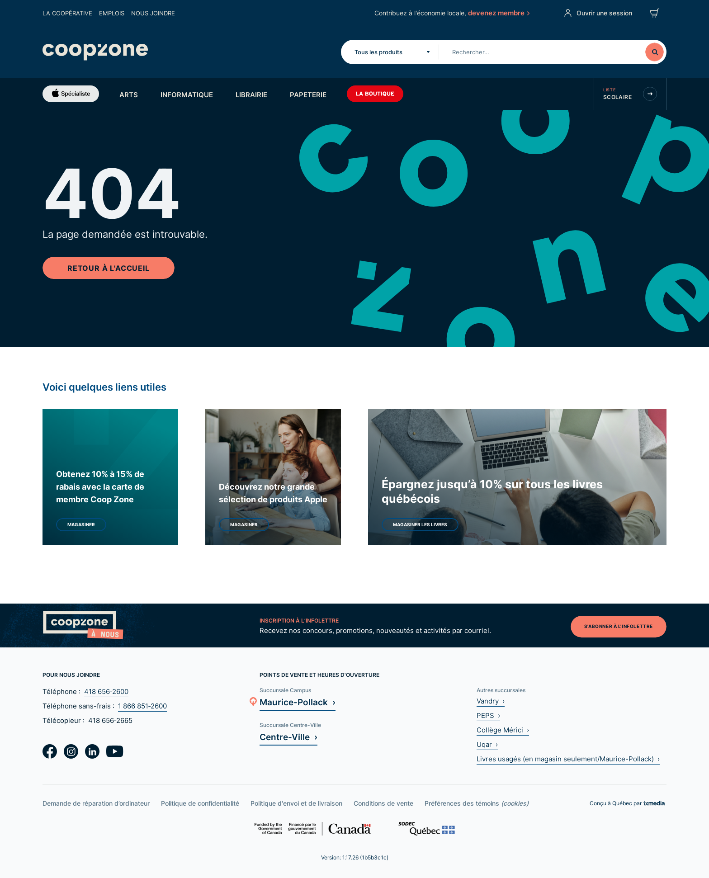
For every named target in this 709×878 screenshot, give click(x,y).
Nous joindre (153, 13)
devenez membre (498, 13)
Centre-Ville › (288, 737)
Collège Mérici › (503, 730)
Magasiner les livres (420, 524)
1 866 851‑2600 (142, 706)
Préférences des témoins (477, 803)
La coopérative (67, 13)
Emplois (111, 13)
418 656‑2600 (106, 691)
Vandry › (491, 701)
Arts (128, 94)
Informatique (187, 94)
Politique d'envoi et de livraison (296, 803)
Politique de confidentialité (200, 803)
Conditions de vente (383, 803)
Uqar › (487, 744)
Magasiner (81, 524)
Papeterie (308, 94)
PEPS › (488, 715)
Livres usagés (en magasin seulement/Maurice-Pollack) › (568, 759)
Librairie (251, 94)
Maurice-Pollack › (298, 702)
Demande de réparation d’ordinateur (96, 803)
